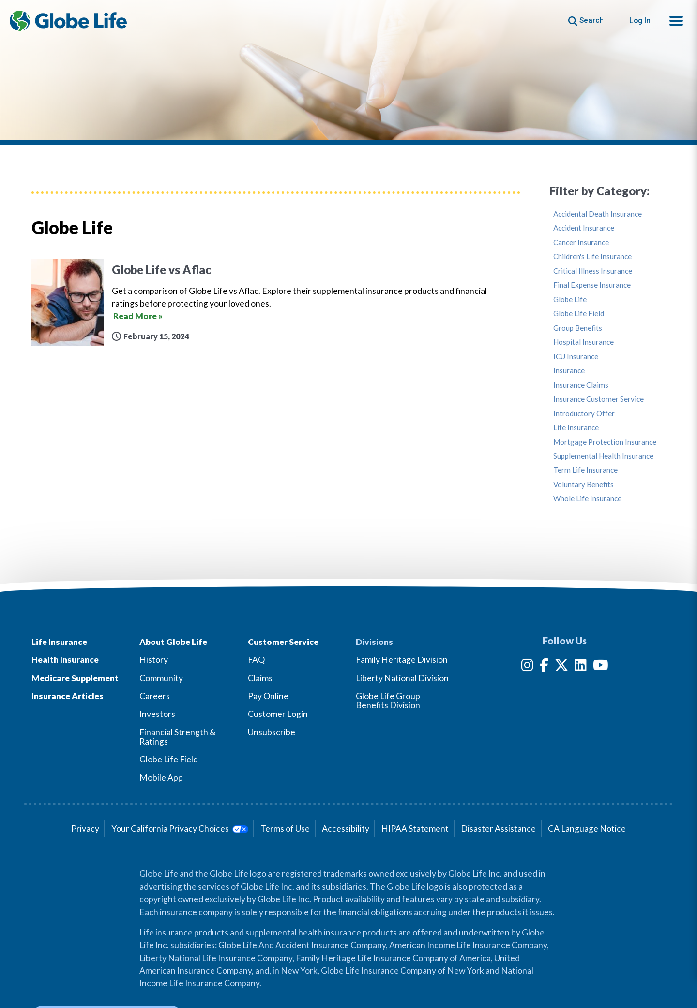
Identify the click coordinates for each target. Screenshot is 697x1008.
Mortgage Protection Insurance (604, 442)
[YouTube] (600, 667)
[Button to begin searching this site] (586, 20)
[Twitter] (561, 667)
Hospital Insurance (583, 342)
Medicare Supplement (75, 678)
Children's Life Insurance (592, 256)
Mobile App (161, 778)
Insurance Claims (580, 385)
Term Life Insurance (585, 470)
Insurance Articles (67, 696)
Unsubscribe (271, 732)
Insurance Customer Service (598, 399)
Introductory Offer (584, 413)
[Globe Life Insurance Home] (68, 21)
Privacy (85, 828)
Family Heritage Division (402, 660)
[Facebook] (544, 667)
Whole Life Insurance (587, 499)
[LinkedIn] (581, 667)
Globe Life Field (578, 313)
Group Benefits (577, 328)
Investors (157, 714)
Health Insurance (65, 660)
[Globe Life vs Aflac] (276, 302)
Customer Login (278, 714)
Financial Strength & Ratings (177, 736)
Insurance (569, 370)
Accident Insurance (583, 228)
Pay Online (268, 696)
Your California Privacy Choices (179, 828)
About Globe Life (173, 642)
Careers (154, 696)
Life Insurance (576, 428)
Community (161, 678)
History (153, 660)
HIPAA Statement (415, 828)
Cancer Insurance (581, 242)
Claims (260, 678)
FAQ (256, 660)
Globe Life (570, 299)
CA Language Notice (587, 828)
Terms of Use (285, 828)
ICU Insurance (575, 356)
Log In (640, 20)
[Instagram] (527, 667)
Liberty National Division (402, 678)
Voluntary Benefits (583, 485)
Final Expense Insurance (592, 285)
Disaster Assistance (498, 828)
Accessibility (345, 828)
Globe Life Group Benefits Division (388, 700)
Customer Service (283, 642)
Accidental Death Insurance (597, 214)
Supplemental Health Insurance (603, 456)
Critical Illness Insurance (592, 271)
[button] (676, 21)
